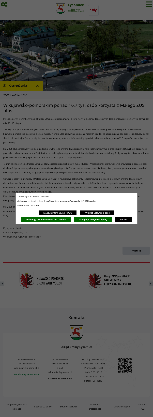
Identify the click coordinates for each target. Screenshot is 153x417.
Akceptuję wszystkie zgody (93, 219)
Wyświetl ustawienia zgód (97, 213)
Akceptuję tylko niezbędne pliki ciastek (46, 219)
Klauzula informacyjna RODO (57, 213)
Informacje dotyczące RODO (28, 205)
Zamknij (123, 219)
